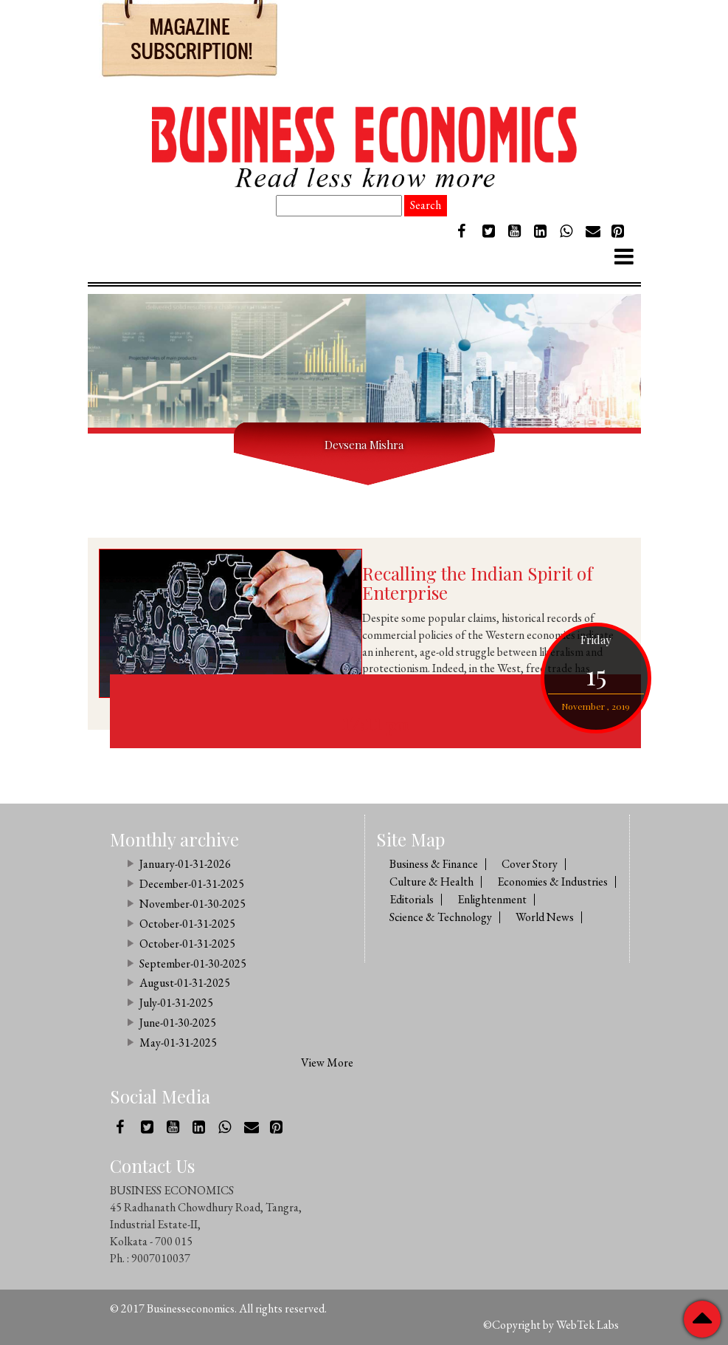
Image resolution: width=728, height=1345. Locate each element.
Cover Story (530, 864)
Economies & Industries (552, 881)
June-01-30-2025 (177, 1022)
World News (545, 917)
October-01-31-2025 (187, 923)
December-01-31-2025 (191, 883)
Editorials (411, 899)
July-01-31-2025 (176, 1002)
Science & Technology (440, 917)
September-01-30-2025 (192, 963)
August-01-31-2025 (184, 982)
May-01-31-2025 (178, 1042)
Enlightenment (492, 899)
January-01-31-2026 (185, 864)
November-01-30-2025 (192, 903)
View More (327, 1062)
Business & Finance (433, 864)
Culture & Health (431, 881)
